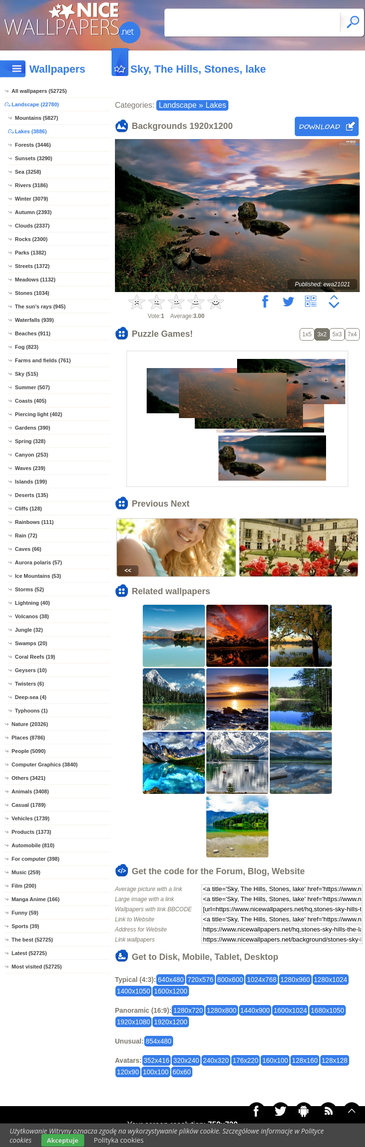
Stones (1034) (32, 293)
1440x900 (255, 1010)
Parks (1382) (30, 252)
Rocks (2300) (31, 239)
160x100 (275, 1060)
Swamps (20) (31, 643)
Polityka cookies (119, 1140)
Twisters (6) (29, 684)
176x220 (246, 1060)
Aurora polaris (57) (38, 562)
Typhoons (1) (31, 711)
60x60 (182, 1072)
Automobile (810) (33, 845)
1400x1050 (133, 991)
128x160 (305, 1060)
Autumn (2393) (33, 212)
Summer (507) (32, 387)
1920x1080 (133, 1022)
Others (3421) (28, 778)
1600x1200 (170, 991)
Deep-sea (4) (30, 697)
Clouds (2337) (32, 226)
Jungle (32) (29, 630)
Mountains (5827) (36, 118)
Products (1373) (31, 832)
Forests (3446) (33, 145)
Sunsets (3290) (33, 158)
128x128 (335, 1060)
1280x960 (295, 979)
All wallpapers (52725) (39, 91)
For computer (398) (36, 859)
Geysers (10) (31, 670)
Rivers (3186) (31, 185)
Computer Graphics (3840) (45, 764)
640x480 (171, 979)
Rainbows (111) (34, 522)
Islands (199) (31, 481)
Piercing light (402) (38, 414)
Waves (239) (30, 468)
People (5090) (29, 751)
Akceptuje (62, 1140)
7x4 (352, 334)
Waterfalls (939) (34, 320)
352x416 (157, 1060)
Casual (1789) (29, 805)
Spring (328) (30, 441)
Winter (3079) (31, 199)
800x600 (230, 979)
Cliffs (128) (28, 508)
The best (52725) (32, 940)
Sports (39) (25, 926)
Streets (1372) (32, 266)
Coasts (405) (30, 401)
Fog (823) (26, 347)
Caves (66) (28, 549)
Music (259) (26, 872)
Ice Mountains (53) (38, 576)
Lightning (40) (32, 603)
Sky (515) (26, 374)
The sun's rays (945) (40, 306)
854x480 (159, 1041)
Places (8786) (28, 737)
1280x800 (222, 1010)
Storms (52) (29, 589)
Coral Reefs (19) (35, 657)
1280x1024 (330, 979)
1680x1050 (327, 1010)
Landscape (177, 105)
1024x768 (262, 979)
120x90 (128, 1072)
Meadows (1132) (35, 279)
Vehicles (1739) (31, 818)
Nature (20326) (30, 724)
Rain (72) (26, 535)
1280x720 (188, 1010)
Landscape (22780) (35, 104)
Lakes (215, 105)
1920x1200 (170, 1022)
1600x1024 (290, 1010)
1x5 (307, 334)
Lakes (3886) (31, 131)
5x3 (336, 334)
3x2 (322, 334)
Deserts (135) (31, 495)
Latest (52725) (29, 953)
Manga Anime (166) (36, 899)
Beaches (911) (32, 333)
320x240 (186, 1060)
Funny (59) (25, 913)
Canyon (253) (31, 455)
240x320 (216, 1060)
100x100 (156, 1072)
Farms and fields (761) (43, 360)
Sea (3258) (28, 172)
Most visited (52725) (37, 966)
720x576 (201, 979)
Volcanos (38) (32, 616)
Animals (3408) (30, 791)
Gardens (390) (32, 428)
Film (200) (24, 886)
